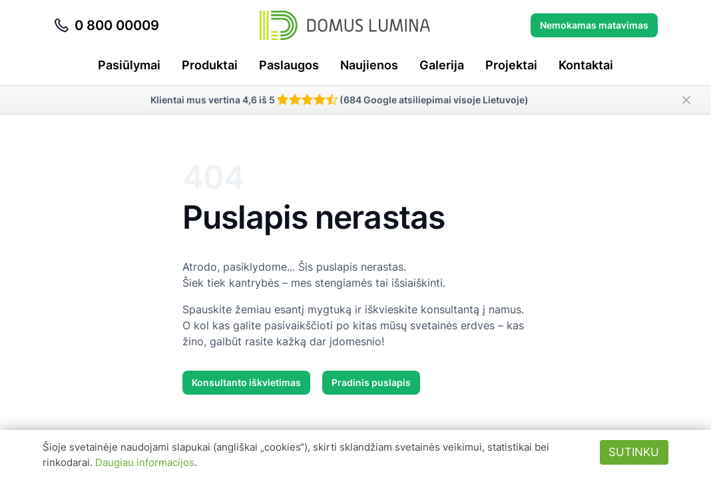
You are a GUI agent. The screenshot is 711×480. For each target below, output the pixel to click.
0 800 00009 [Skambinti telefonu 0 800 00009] (106, 25)
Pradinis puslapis (371, 382)
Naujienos (369, 65)
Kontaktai (586, 65)
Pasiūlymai (129, 65)
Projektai (511, 65)
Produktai (210, 65)
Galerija (441, 65)
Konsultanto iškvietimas (246, 382)
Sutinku (633, 452)
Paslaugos (289, 65)
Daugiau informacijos (144, 462)
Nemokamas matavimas (594, 25)
